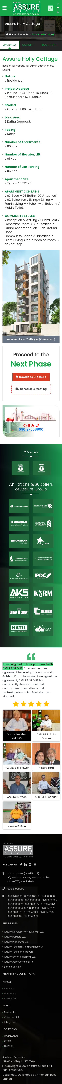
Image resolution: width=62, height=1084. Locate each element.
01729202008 (15, 896)
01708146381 (31, 912)
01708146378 (15, 912)
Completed (10, 998)
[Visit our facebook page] (58, 4)
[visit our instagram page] (35, 865)
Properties (23, 34)
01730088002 (15, 904)
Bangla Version (12, 966)
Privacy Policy (11, 1061)
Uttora (7, 1041)
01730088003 (15, 900)
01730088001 (48, 896)
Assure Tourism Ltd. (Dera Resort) (23, 946)
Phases (7, 982)
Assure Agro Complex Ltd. (18, 961)
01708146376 (48, 908)
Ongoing (9, 988)
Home (11, 34)
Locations (9, 1029)
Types (6, 1005)
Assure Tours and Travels (18, 951)
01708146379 (32, 896)
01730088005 (49, 900)
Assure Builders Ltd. (15, 936)
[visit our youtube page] (58, 8)
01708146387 (47, 912)
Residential (10, 1012)
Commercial (11, 1017)
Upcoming (10, 993)
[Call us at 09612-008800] (51, 8)
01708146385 (15, 916)
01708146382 (31, 916)
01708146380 (32, 908)
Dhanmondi (11, 1036)
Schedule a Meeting (31, 389)
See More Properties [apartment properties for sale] (13, 1057)
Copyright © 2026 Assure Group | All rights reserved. (27, 1068)
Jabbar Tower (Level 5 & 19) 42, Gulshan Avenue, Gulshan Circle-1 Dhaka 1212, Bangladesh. (28, 877)
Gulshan (9, 1046)
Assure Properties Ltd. (16, 941)
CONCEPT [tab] (28, 45)
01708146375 (48, 904)
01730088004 (15, 908)
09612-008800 (31, 429)
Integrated (10, 1022)
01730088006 (32, 900)
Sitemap (29, 1061)
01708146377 (32, 904)
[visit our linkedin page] (58, 12)
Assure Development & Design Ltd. (24, 931)
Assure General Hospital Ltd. (20, 956)
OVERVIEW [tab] (10, 45)
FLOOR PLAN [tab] (48, 45)
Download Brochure (31, 377)
